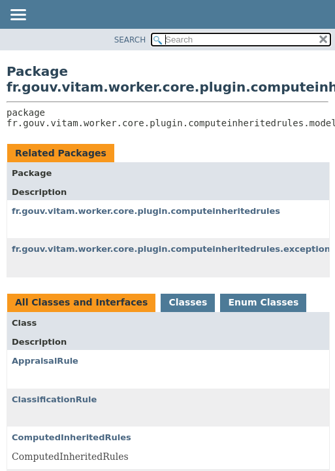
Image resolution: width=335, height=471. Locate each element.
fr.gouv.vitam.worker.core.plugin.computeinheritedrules (146, 211)
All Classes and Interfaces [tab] (81, 302)
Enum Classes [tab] (263, 302)
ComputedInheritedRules (71, 437)
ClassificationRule (54, 399)
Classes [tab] (187, 302)
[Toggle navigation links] (18, 16)
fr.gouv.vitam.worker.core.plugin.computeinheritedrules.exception (171, 249)
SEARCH (130, 39)
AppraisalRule (45, 361)
